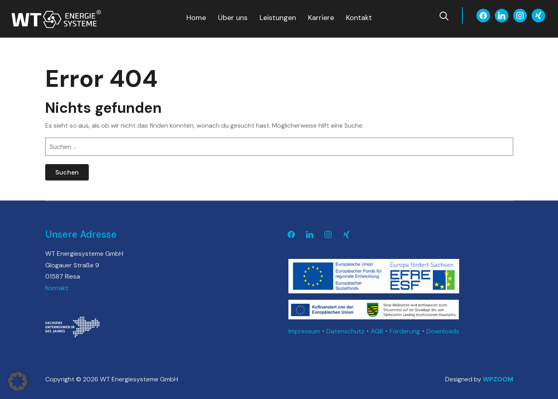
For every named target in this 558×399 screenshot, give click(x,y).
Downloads (442, 331)
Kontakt (359, 17)
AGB (377, 331)
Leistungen (278, 17)
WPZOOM (498, 379)
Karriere (321, 17)
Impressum (304, 331)
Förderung (405, 331)
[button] (17, 381)
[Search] (444, 15)
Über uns (233, 17)
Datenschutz (345, 331)
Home (196, 17)
